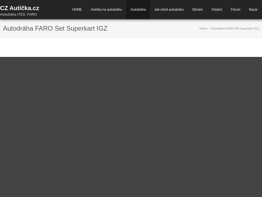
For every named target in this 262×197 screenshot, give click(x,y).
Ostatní (217, 9)
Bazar (253, 9)
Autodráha (137, 9)
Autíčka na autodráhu (106, 9)
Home (203, 28)
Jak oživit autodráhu (169, 9)
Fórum (235, 9)
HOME (77, 9)
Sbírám (197, 9)
